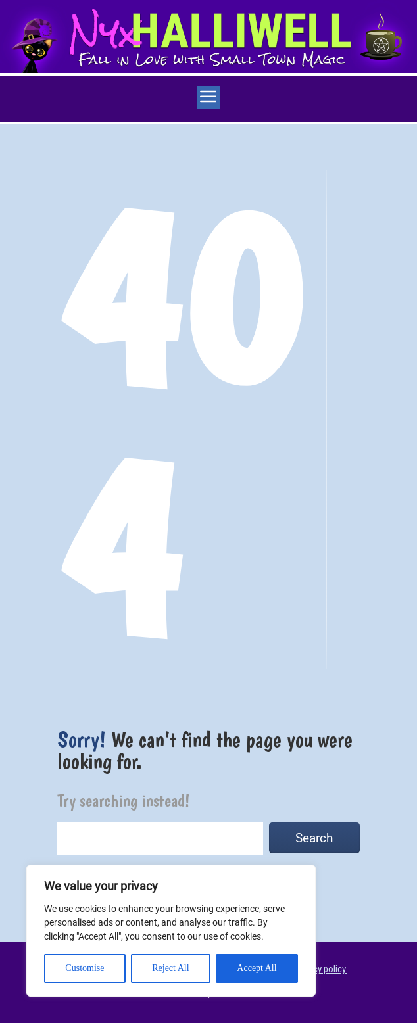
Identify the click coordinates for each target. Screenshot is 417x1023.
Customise (84, 968)
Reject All (170, 968)
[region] (171, 931)
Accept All (256, 968)
